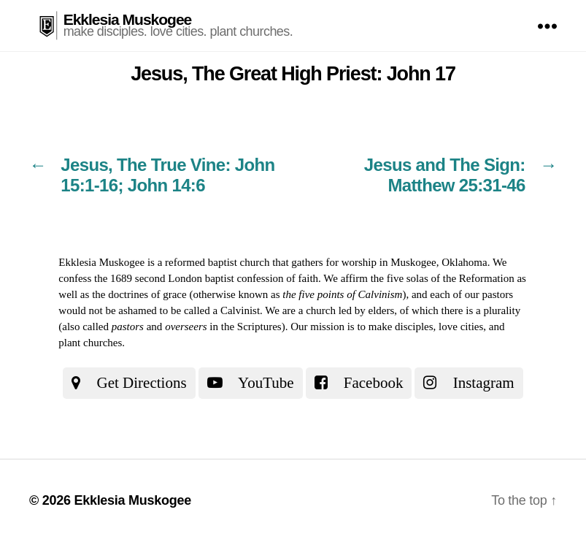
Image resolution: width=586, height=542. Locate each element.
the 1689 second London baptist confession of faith (206, 278)
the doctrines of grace (139, 294)
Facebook (359, 383)
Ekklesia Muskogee (127, 19)
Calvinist (240, 310)
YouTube (250, 383)
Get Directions (129, 383)
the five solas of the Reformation (442, 278)
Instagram (468, 383)
